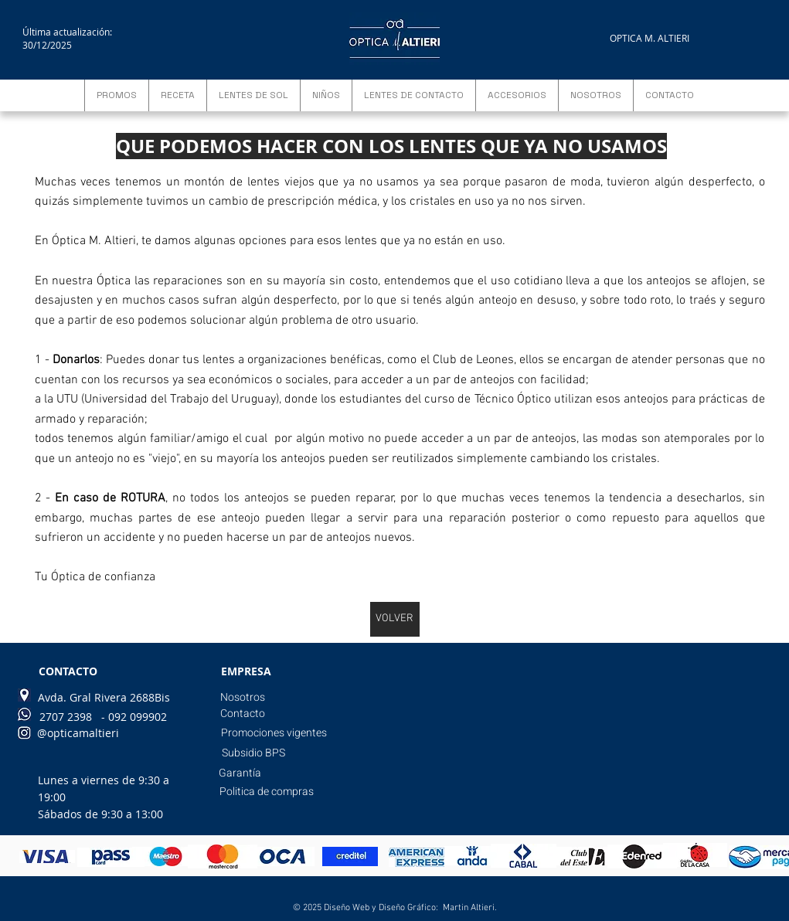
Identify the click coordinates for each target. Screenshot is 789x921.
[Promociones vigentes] (274, 733)
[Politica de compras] (267, 792)
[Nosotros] (243, 697)
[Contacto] (243, 713)
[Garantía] (240, 773)
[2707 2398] (65, 717)
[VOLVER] (395, 619)
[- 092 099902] (134, 717)
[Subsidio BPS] (253, 753)
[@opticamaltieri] (78, 733)
